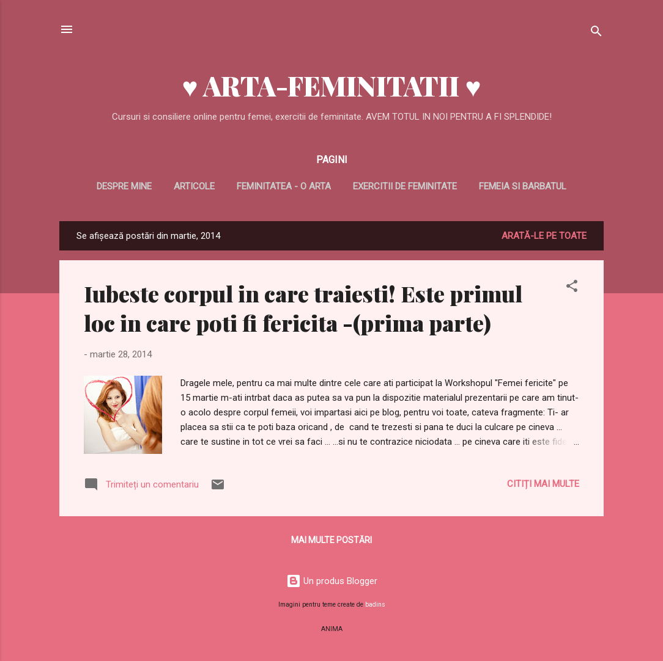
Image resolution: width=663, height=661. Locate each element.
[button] (572, 288)
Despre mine (124, 186)
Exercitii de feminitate (405, 186)
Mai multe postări (331, 540)
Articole (194, 186)
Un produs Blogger (331, 580)
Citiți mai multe (543, 483)
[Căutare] (596, 33)
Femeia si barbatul (522, 186)
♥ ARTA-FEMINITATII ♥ (331, 85)
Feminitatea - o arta (284, 186)
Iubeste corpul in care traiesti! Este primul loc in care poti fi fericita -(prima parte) (303, 308)
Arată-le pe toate (544, 235)
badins (375, 604)
